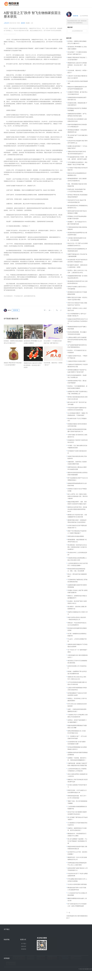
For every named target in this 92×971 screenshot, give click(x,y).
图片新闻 (76, 3)
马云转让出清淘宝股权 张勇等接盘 (77, 884)
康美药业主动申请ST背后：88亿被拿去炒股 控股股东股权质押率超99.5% (77, 509)
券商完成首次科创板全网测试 (76, 536)
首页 (58, 3)
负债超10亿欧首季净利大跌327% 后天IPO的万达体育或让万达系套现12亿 (78, 321)
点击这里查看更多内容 (77, 31)
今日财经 (67, 3)
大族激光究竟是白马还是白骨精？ (77, 361)
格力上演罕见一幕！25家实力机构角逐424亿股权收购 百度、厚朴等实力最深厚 (78, 496)
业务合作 (26, 946)
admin (7, 310)
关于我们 (26, 943)
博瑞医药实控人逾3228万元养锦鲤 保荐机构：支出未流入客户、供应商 (33, 377)
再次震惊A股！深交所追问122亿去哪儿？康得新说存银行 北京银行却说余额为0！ (77, 547)
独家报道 (85, 3)
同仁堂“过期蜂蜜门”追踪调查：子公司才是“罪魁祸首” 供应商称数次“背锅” (77, 841)
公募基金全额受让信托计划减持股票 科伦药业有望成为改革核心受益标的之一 (77, 339)
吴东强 (23, 23)
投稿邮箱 (26, 949)
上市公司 (6, 23)
